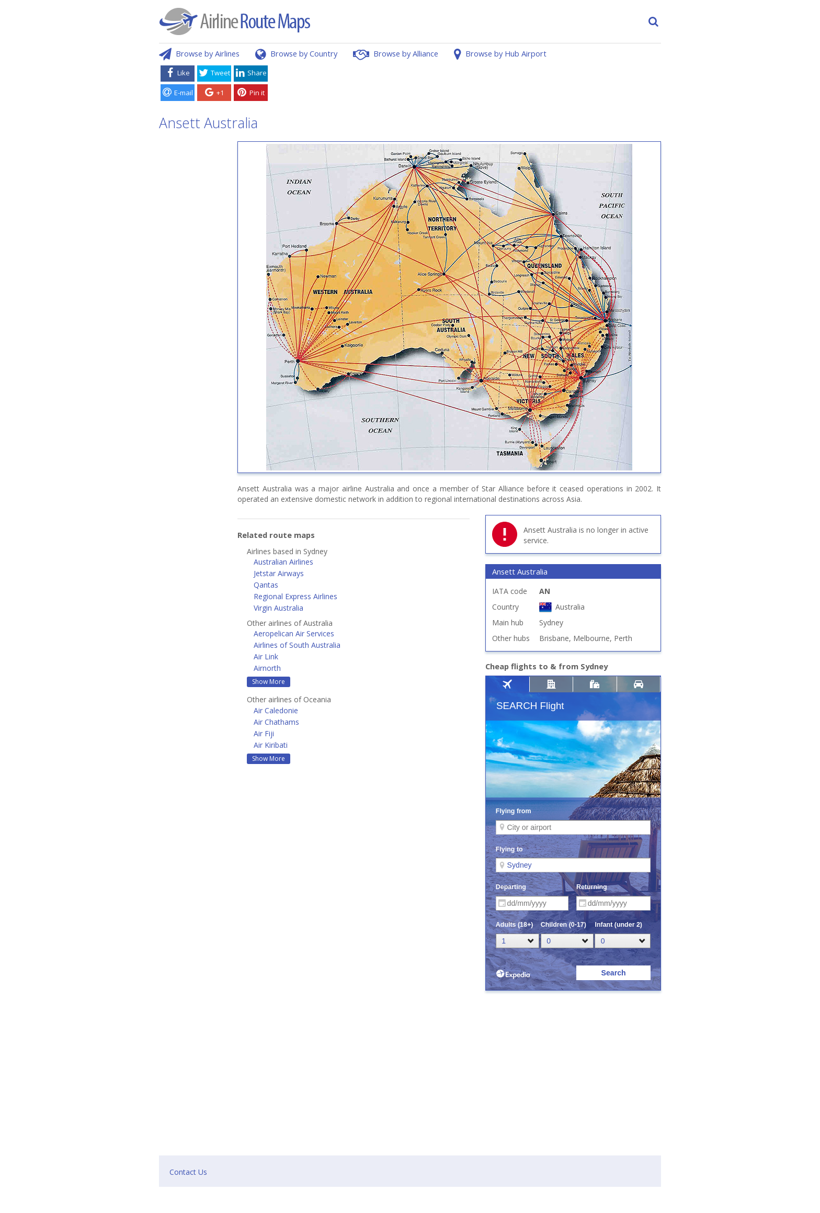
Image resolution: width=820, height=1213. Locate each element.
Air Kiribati (271, 745)
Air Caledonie (276, 710)
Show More (268, 681)
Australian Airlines (283, 562)
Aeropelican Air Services (294, 633)
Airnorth (267, 668)
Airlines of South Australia (297, 645)
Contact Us (188, 1172)
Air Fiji (264, 733)
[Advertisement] (466, 85)
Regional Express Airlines (295, 596)
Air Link (266, 656)
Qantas (266, 585)
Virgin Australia (278, 608)
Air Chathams (276, 722)
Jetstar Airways (279, 573)
